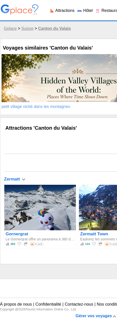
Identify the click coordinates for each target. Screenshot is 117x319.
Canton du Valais (54, 28)
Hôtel (85, 10)
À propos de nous (16, 304)
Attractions (61, 10)
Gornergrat (17, 234)
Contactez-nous (79, 304)
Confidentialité (48, 304)
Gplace (10, 28)
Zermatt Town (94, 234)
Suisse (27, 28)
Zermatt (12, 179)
